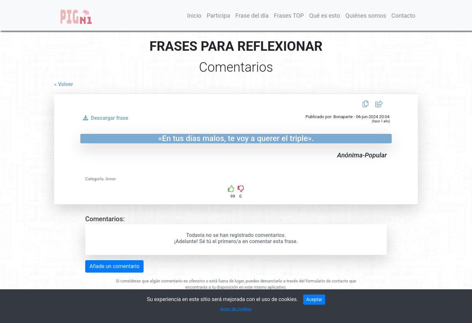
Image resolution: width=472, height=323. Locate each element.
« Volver (63, 84)
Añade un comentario (114, 266)
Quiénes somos (365, 15)
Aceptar (314, 299)
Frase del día (252, 15)
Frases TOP (289, 15)
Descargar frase (104, 118)
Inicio (194, 15)
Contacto (403, 15)
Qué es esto (324, 15)
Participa (218, 15)
